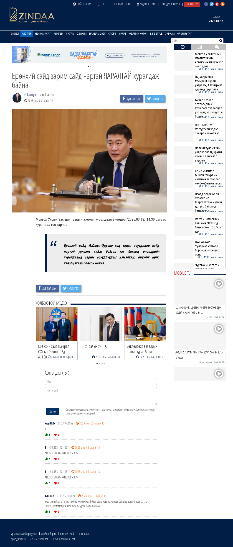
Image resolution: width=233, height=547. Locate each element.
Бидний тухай (67, 534)
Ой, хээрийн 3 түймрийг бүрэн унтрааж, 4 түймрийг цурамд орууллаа (198, 83)
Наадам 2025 (97, 33)
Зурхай (170, 33)
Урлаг (123, 33)
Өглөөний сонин (121, 4)
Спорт (112, 33)
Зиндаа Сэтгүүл (171, 4)
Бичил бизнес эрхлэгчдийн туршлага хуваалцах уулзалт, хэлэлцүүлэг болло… (198, 108)
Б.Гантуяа (31, 94)
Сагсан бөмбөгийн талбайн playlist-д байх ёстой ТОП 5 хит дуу (198, 225)
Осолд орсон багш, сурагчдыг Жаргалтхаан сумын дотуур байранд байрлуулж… (198, 202)
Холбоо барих (48, 534)
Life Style (156, 33)
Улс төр (27, 33)
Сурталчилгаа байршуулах (23, 534)
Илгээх (52, 411)
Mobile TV (192, 4)
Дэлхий (81, 33)
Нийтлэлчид (82, 4)
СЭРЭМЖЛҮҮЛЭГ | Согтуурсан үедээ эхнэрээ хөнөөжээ (198, 129)
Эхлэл (15, 33)
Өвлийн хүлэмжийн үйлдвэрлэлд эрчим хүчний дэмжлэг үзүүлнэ (198, 154)
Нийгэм (58, 33)
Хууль (70, 33)
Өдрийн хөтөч (138, 33)
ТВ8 (101, 4)
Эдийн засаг (42, 33)
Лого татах (84, 534)
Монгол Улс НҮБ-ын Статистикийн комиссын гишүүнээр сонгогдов (198, 60)
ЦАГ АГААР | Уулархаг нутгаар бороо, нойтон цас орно (198, 248)
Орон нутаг (184, 33)
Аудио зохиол (146, 4)
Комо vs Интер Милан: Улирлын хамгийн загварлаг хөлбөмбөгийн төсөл (198, 177)
